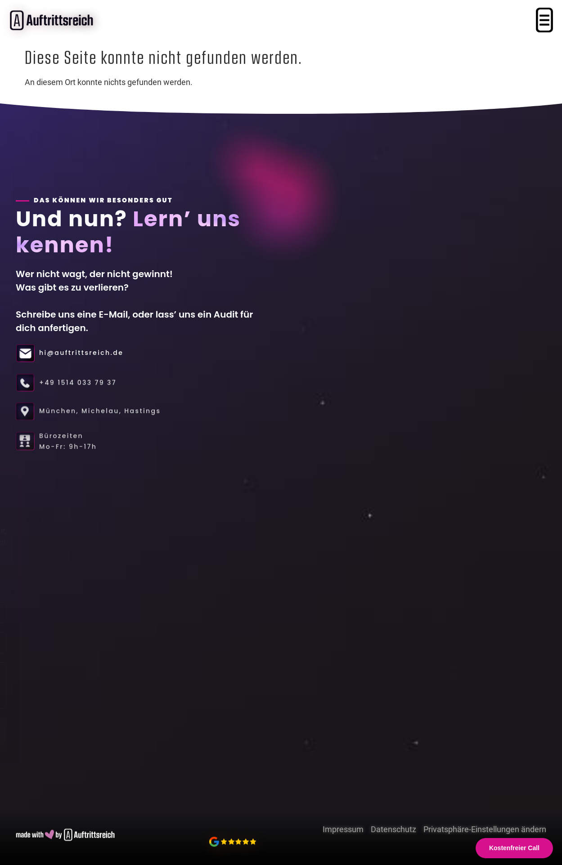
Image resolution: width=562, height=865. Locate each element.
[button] (544, 21)
